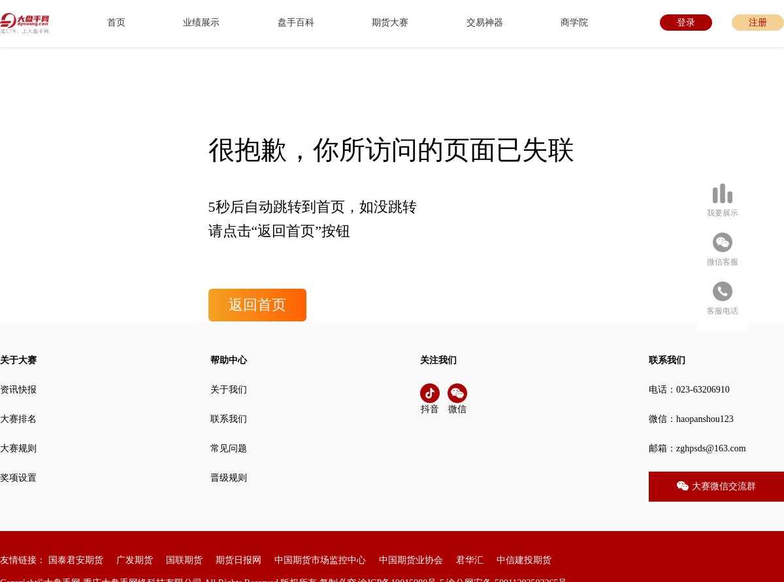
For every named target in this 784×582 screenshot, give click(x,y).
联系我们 (228, 419)
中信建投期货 (524, 560)
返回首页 (257, 305)
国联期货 (184, 560)
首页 (116, 22)
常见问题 (228, 448)
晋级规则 (228, 478)
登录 (686, 22)
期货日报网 (238, 560)
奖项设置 (18, 478)
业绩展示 (201, 22)
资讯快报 (18, 390)
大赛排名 (18, 419)
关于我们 (228, 390)
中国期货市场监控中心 (320, 560)
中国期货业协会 (411, 560)
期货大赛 (390, 22)
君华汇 (469, 560)
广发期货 (134, 560)
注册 (758, 22)
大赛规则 (18, 448)
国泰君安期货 (75, 560)
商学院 (574, 22)
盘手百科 (296, 22)
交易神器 (484, 22)
